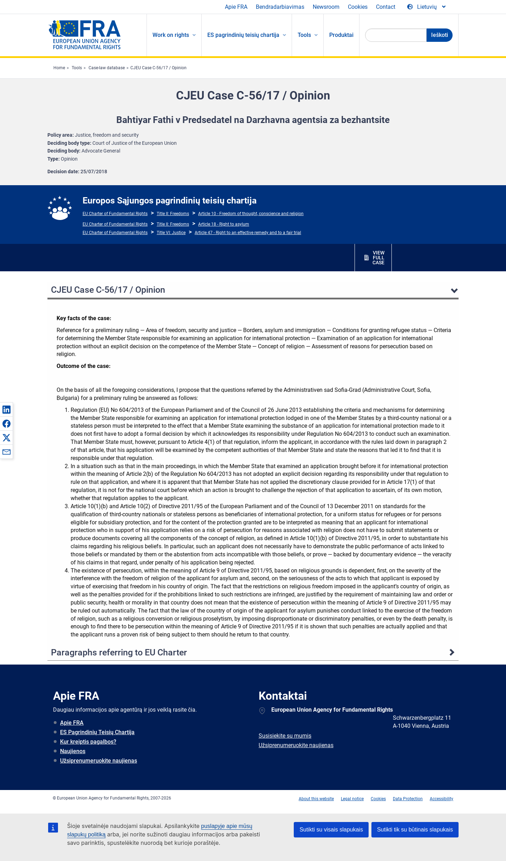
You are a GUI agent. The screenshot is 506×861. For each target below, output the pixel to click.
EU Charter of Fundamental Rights (115, 213)
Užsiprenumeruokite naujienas (98, 760)
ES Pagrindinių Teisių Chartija (97, 732)
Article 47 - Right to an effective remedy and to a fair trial (248, 232)
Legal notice (352, 798)
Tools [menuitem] (304, 35)
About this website (316, 798)
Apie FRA (236, 7)
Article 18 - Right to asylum (223, 224)
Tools (77, 67)
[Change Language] (427, 7)
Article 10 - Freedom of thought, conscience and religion (251, 213)
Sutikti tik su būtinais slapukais (415, 830)
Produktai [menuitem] (341, 35)
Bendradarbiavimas (280, 7)
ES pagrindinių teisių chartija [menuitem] (243, 35)
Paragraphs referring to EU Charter (119, 652)
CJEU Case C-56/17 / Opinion (158, 67)
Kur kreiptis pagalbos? (88, 741)
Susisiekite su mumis (285, 735)
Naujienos (72, 751)
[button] (6, 409)
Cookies (358, 7)
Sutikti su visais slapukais (331, 830)
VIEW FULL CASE (378, 257)
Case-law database (107, 67)
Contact (385, 7)
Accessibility (441, 798)
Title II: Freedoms (173, 213)
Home (59, 67)
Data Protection (408, 798)
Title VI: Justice (171, 232)
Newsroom (326, 7)
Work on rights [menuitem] (171, 35)
